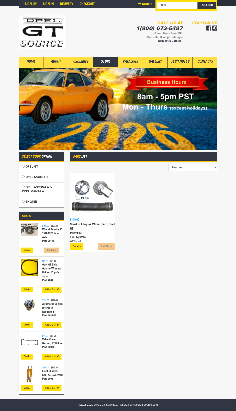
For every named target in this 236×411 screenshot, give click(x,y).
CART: (145, 4)
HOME (30, 62)
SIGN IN (48, 4)
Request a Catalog (170, 41)
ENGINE (29, 202)
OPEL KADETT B (35, 177)
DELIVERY (66, 4)
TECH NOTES (180, 62)
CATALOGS (130, 62)
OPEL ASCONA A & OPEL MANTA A (37, 189)
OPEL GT (30, 166)
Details (27, 250)
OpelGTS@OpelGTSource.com (139, 404)
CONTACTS (205, 62)
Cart (52, 289)
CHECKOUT (87, 4)
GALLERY (155, 62)
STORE (105, 62)
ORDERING (80, 62)
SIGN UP (31, 4)
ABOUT (56, 62)
